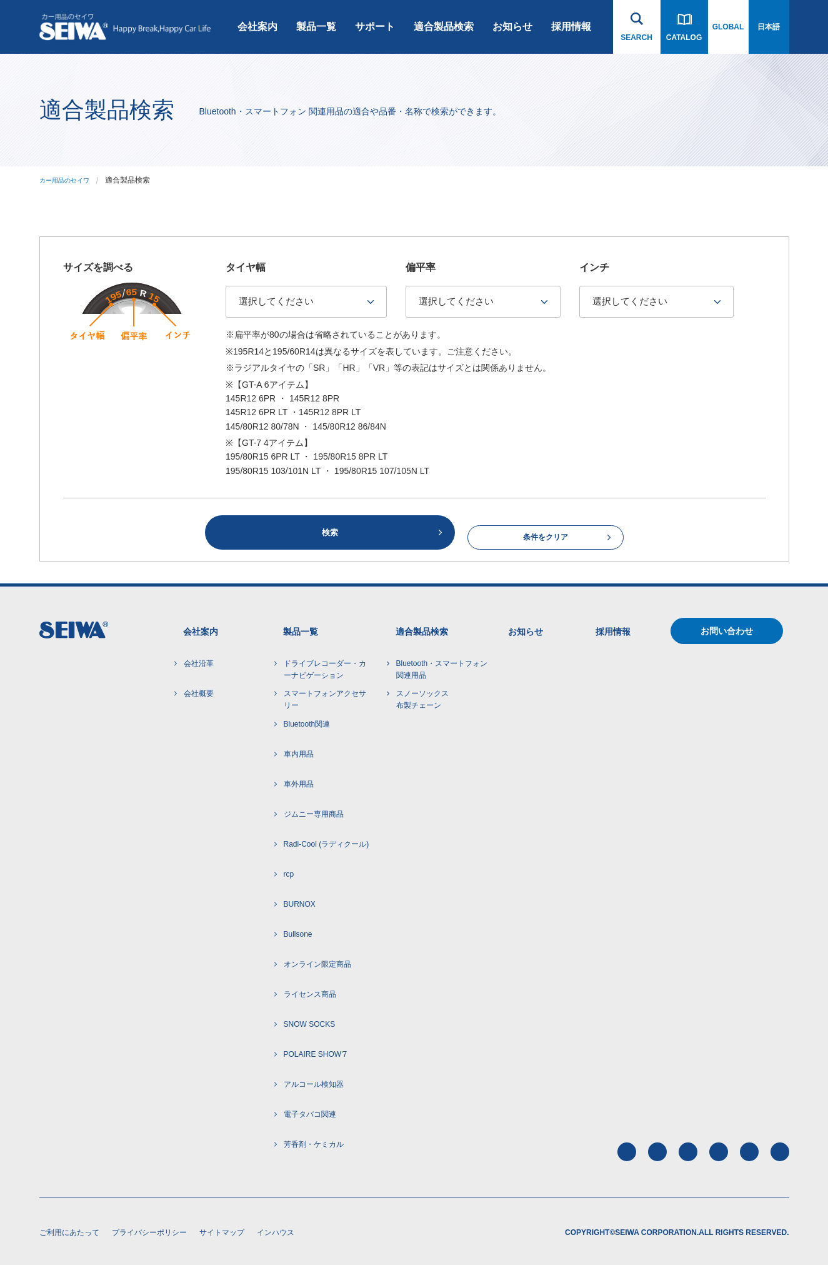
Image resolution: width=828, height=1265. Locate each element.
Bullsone (298, 931)
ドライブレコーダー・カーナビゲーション (325, 667)
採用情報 (571, 26)
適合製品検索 (444, 26)
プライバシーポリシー (149, 1230)
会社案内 (257, 26)
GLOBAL (728, 27)
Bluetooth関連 (307, 721)
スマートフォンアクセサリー (325, 697)
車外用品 (299, 781)
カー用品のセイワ (69, 180)
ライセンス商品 (310, 991)
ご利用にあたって (69, 1230)
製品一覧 (316, 26)
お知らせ (512, 26)
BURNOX (300, 901)
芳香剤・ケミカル (314, 1141)
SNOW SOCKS (310, 1021)
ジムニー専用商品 (314, 811)
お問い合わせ (727, 629)
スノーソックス (422, 698)
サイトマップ (221, 1230)
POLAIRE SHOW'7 (315, 1051)
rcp (289, 871)
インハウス (275, 1230)
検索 (330, 531)
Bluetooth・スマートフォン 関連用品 (442, 667)
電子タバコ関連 (310, 1111)
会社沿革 (199, 661)
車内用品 (299, 751)
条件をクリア (545, 532)
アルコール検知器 (314, 1081)
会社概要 (199, 691)
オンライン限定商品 (317, 961)
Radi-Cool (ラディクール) (326, 841)
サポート (375, 26)
